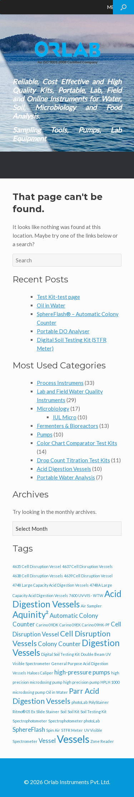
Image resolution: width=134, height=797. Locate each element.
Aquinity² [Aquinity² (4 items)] (31, 614)
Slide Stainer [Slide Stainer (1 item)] (47, 711)
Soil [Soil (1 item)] (63, 711)
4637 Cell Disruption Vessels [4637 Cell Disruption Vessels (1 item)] (87, 566)
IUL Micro (64, 417)
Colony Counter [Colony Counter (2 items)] (59, 644)
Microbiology (53, 408)
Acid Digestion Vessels (64, 469)
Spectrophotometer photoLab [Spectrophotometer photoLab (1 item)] (74, 721)
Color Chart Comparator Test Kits (77, 443)
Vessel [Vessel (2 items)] (47, 740)
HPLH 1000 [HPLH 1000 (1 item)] (110, 682)
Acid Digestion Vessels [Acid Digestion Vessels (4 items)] (67, 598)
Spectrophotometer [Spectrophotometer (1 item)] (30, 721)
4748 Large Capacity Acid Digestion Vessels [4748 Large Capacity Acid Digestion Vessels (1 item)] (51, 585)
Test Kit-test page (58, 296)
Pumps (45, 434)
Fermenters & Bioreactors (67, 426)
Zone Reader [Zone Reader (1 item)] (102, 741)
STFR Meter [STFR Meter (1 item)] (72, 730)
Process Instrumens (60, 383)
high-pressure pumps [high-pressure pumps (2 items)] (82, 672)
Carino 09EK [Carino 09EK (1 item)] (70, 624)
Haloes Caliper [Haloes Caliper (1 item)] (40, 672)
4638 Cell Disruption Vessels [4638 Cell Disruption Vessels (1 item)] (38, 575)
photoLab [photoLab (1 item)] (79, 702)
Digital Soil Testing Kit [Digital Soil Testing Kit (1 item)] (60, 654)
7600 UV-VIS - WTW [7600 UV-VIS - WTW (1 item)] (86, 595)
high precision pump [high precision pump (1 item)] (81, 682)
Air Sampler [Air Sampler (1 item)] (91, 605)
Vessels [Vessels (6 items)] (73, 738)
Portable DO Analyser (63, 331)
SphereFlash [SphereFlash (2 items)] (29, 729)
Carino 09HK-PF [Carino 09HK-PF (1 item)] (96, 624)
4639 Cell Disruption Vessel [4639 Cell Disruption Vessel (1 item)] (88, 575)
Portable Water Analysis (66, 477)
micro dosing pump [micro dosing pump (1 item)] (29, 692)
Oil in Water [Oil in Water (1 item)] (57, 692)
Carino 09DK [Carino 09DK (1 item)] (47, 624)
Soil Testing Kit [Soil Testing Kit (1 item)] (93, 711)
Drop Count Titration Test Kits (73, 460)
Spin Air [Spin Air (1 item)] (53, 730)
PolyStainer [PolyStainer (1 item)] (99, 702)
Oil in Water (51, 305)
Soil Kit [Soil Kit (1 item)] (73, 711)
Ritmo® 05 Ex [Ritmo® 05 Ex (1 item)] (24, 711)
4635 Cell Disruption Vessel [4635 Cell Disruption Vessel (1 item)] (37, 566)
